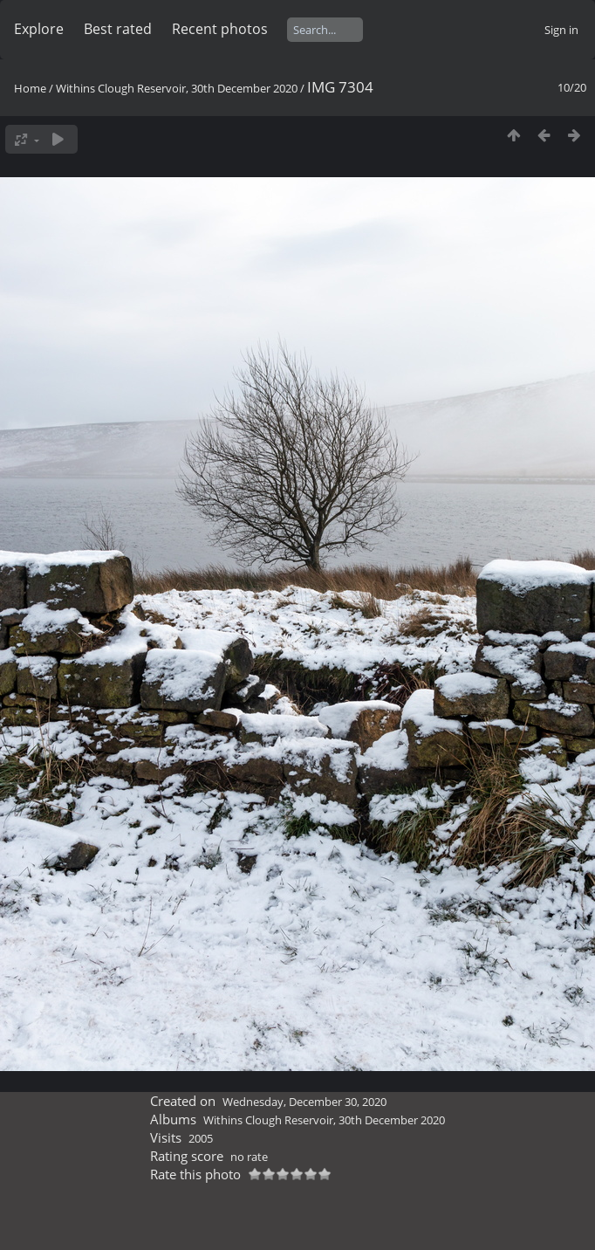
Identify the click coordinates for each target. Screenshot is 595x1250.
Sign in (561, 30)
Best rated (118, 28)
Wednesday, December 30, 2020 (304, 1101)
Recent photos (220, 28)
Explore (39, 28)
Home (30, 88)
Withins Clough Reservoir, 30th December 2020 (177, 88)
